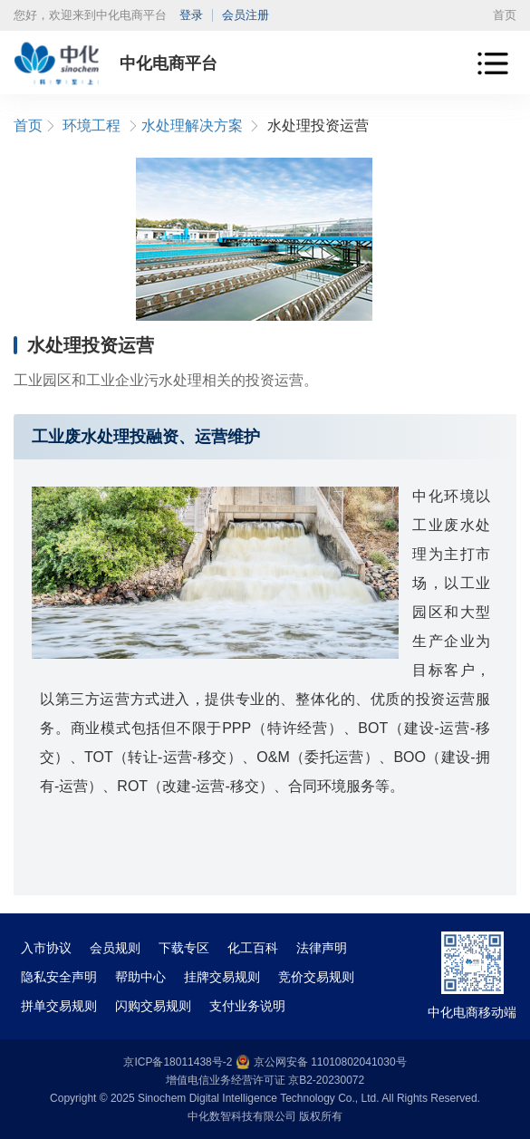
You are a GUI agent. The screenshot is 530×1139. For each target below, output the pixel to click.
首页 (504, 15)
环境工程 (91, 125)
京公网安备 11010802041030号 (321, 1062)
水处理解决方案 (192, 125)
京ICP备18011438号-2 (177, 1062)
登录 (191, 15)
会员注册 (245, 15)
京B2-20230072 (326, 1080)
